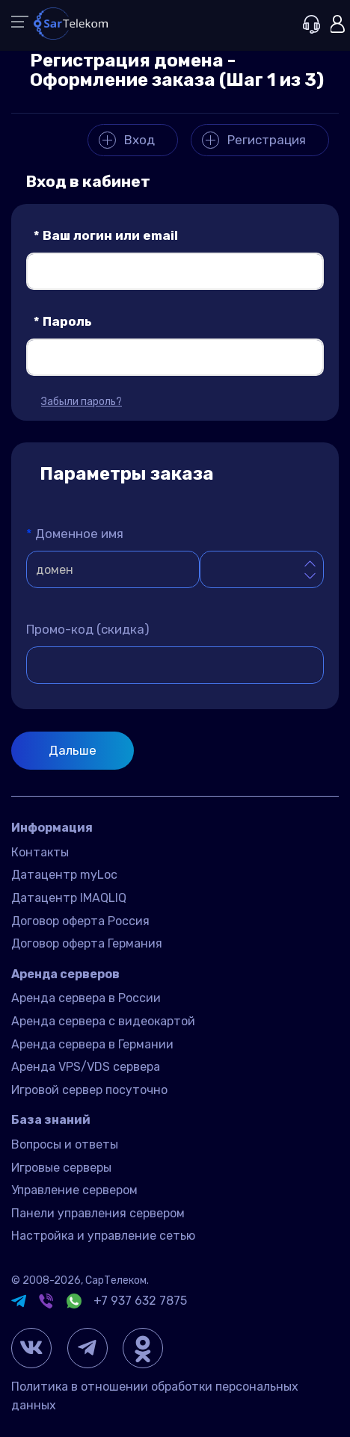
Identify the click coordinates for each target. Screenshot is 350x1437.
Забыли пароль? (81, 401)
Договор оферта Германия (86, 943)
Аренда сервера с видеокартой (103, 1021)
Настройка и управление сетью (103, 1236)
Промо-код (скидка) (88, 629)
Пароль (63, 321)
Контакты (40, 852)
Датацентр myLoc (64, 875)
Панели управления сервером (98, 1213)
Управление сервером (74, 1190)
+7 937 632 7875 (140, 1301)
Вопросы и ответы (64, 1144)
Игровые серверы (61, 1168)
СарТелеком (116, 1280)
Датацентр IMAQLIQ (68, 898)
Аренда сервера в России (86, 998)
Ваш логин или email (106, 235)
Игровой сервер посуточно (89, 1090)
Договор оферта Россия (80, 921)
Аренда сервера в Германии (92, 1044)
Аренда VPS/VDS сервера (85, 1067)
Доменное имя (74, 533)
